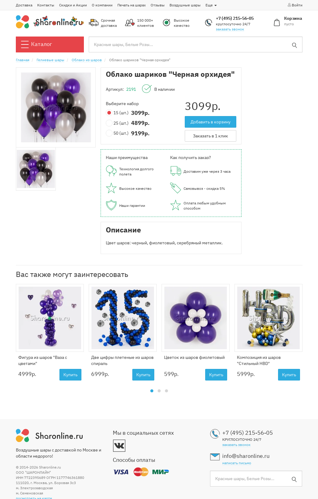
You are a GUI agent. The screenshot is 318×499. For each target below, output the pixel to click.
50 (118, 133)
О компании (102, 5)
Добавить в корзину (210, 122)
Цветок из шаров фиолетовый (194, 357)
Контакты (45, 5)
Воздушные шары (185, 5)
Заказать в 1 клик (210, 136)
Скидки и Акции (73, 5)
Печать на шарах (131, 5)
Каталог (36, 44)
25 (118, 123)
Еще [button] (211, 5)
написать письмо (236, 463)
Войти (294, 4)
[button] (151, 391)
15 (118, 113)
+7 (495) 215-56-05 (235, 18)
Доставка (24, 5)
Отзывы (158, 5)
